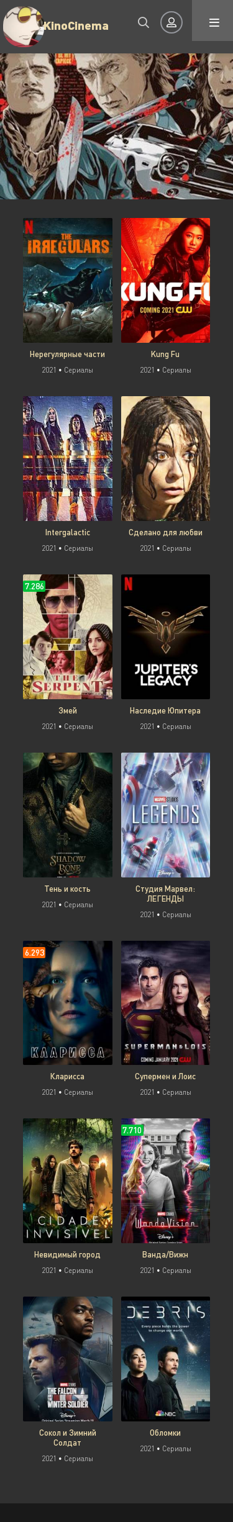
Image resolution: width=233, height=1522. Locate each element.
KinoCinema (76, 24)
